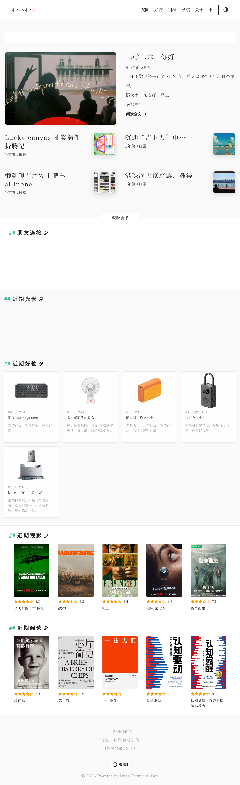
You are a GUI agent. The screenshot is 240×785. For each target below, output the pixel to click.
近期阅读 (29, 628)
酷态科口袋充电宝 (141, 418)
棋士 (105, 608)
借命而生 (198, 608)
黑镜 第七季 (156, 608)
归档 (172, 10)
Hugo (125, 776)
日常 (147, 68)
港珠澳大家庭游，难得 (159, 175)
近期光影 (24, 299)
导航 (185, 10)
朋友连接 (29, 233)
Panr (155, 776)
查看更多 (120, 218)
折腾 (22, 154)
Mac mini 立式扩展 (25, 493)
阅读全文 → (136, 114)
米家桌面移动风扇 (82, 418)
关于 (199, 10)
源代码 (19, 701)
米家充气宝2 (196, 418)
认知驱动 (153, 701)
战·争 (62, 608)
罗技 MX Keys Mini (26, 418)
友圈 (145, 10)
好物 (158, 10)
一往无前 (109, 701)
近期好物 (24, 363)
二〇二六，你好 (150, 56)
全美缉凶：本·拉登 (29, 608)
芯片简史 (65, 701)
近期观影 (29, 535)
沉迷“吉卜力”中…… (159, 137)
